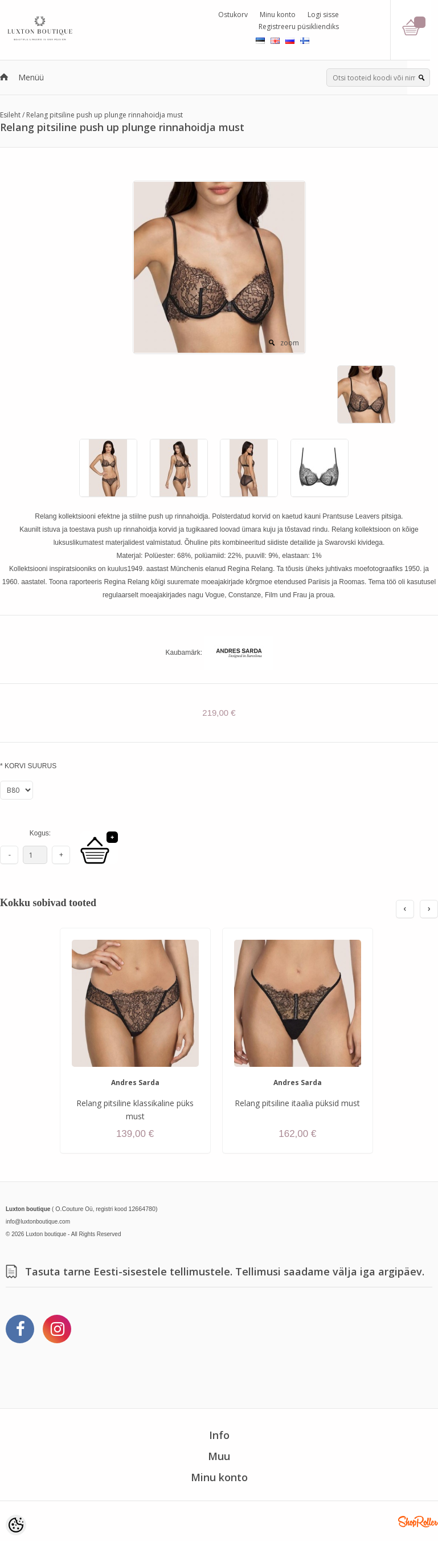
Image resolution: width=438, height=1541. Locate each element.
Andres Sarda (135, 1082)
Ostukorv (233, 14)
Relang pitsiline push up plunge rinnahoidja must (104, 115)
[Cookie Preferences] (16, 1525)
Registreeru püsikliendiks (299, 26)
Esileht (10, 115)
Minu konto (278, 14)
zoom (289, 343)
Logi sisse (323, 14)
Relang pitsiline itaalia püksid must (297, 1103)
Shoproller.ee (418, 1521)
